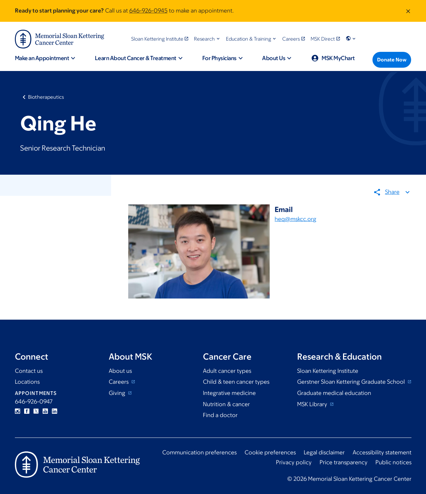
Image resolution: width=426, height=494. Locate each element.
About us (120, 371)
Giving (118, 393)
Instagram (17, 411)
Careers (119, 381)
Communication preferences (199, 452)
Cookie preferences (270, 452)
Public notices (393, 462)
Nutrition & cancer (226, 404)
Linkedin (54, 411)
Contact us (29, 371)
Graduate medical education (334, 393)
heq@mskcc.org (295, 219)
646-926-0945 (148, 10)
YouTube (45, 411)
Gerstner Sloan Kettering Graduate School (351, 381)
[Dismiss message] (408, 11)
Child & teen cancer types (236, 381)
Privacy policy (294, 462)
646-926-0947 (34, 401)
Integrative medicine (229, 393)
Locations (27, 381)
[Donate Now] (391, 60)
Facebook (26, 411)
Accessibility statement (382, 452)
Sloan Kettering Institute (327, 371)
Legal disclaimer (324, 452)
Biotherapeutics (46, 97)
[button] (207, 39)
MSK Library (313, 404)
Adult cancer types (227, 371)
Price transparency (344, 462)
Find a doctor (220, 415)
